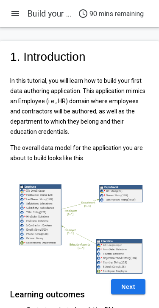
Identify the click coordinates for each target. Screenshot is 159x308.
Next (128, 286)
